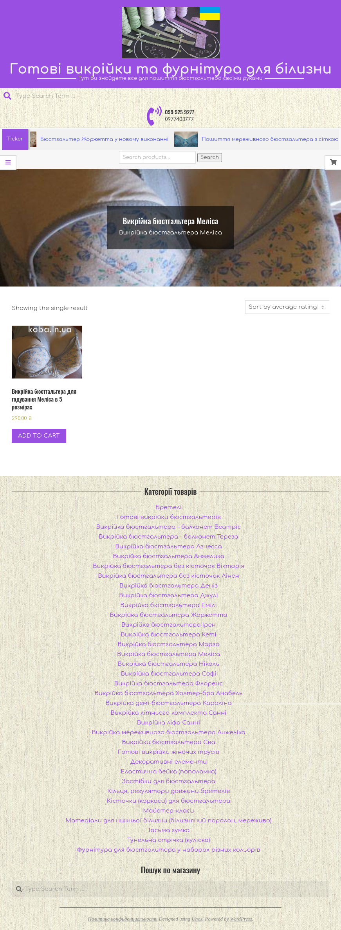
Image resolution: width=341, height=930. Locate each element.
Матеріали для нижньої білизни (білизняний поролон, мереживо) (168, 820)
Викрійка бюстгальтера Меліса (168, 654)
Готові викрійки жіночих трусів (168, 752)
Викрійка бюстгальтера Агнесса (168, 546)
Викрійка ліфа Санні (168, 722)
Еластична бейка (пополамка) (169, 771)
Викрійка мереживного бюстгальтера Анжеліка (168, 732)
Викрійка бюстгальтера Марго (168, 644)
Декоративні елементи (168, 762)
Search (209, 157)
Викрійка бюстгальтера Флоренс (168, 683)
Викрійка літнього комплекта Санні (168, 713)
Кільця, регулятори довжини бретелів (168, 791)
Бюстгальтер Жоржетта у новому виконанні (107, 139)
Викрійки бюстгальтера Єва (168, 742)
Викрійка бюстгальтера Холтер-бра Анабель (168, 693)
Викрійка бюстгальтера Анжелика (168, 556)
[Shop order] (287, 307)
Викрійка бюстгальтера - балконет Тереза (168, 536)
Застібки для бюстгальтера (168, 781)
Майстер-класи (168, 810)
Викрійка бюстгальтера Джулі (168, 595)
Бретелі (168, 507)
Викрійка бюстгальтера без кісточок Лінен (168, 576)
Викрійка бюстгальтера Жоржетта (168, 615)
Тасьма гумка (169, 830)
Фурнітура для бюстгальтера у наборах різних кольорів (168, 850)
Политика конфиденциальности (122, 919)
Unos (196, 919)
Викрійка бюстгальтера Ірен (168, 625)
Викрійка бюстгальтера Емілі (168, 605)
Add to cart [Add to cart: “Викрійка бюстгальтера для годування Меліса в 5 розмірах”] (39, 436)
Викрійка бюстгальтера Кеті (168, 634)
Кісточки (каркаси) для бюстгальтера (168, 801)
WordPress (241, 919)
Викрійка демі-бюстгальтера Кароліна (168, 703)
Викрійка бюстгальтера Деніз (168, 585)
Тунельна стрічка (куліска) (168, 840)
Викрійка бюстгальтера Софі (169, 673)
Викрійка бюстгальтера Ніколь (168, 664)
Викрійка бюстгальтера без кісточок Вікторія (168, 566)
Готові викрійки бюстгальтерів (168, 517)
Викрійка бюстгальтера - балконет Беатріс (168, 527)
